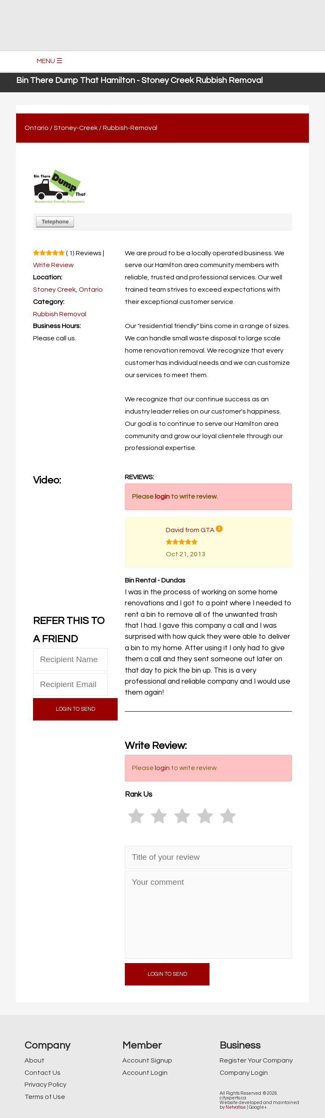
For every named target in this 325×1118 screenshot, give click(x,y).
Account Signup (147, 1060)
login (162, 496)
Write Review (53, 265)
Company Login (244, 1072)
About (34, 1060)
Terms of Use (45, 1096)
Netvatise (236, 1107)
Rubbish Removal (59, 314)
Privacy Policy (45, 1084)
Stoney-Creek (76, 127)
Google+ (258, 1107)
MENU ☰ (49, 61)
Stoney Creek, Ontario (68, 289)
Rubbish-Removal (130, 127)
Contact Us (43, 1072)
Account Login (145, 1072)
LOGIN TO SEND (75, 709)
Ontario (37, 127)
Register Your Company (256, 1060)
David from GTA (190, 530)
